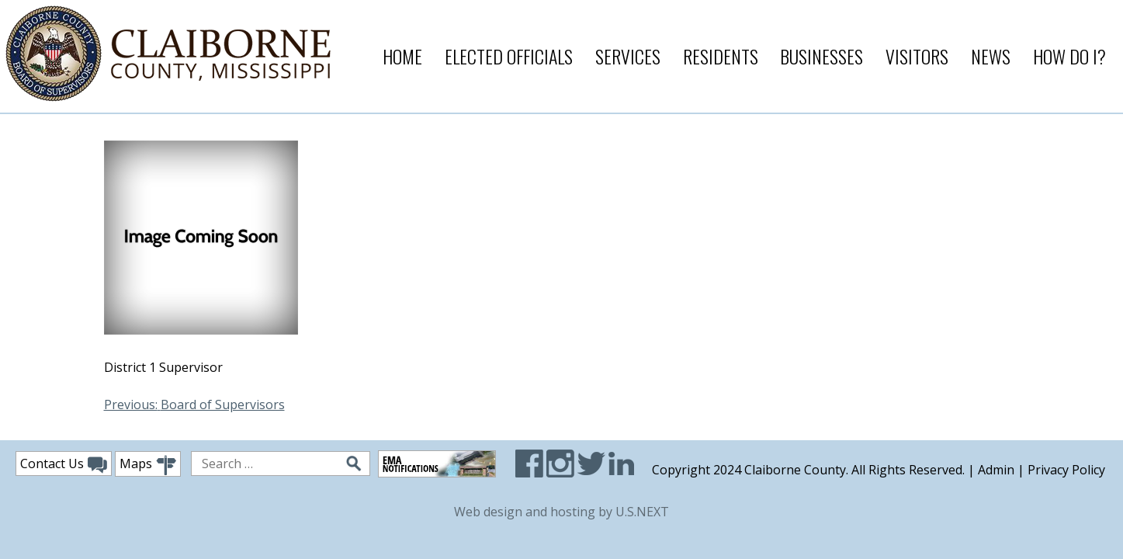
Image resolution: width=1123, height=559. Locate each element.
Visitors (917, 56)
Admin (996, 469)
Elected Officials (509, 56)
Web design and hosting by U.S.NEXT (561, 511)
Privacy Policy (1066, 469)
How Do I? (1069, 56)
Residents (720, 56)
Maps (148, 465)
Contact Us (63, 464)
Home (402, 56)
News (990, 56)
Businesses (821, 56)
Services (627, 56)
